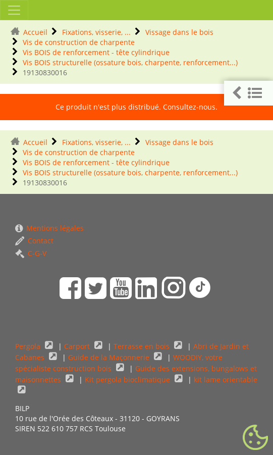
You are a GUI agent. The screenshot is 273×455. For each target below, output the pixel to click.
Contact (34, 240)
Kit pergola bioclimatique (128, 379)
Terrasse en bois (143, 346)
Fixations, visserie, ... (96, 32)
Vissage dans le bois (179, 32)
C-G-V (30, 253)
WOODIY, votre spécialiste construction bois (119, 362)
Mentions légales (49, 228)
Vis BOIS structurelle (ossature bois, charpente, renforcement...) (130, 62)
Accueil (35, 32)
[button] (248, 93)
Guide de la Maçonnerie (109, 357)
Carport (78, 346)
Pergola (28, 346)
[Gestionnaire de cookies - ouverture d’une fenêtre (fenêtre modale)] (255, 438)
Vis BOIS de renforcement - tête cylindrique (96, 52)
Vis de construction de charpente (79, 42)
